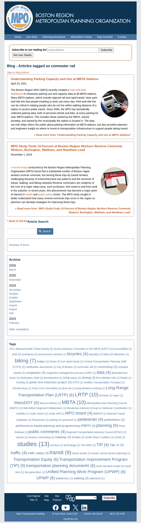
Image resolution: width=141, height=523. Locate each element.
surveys (56, 445)
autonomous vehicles (52, 354)
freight (125, 377)
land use (69, 388)
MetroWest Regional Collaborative (44, 408)
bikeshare (121, 354)
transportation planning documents (60, 465)
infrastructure (21, 388)
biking (25, 360)
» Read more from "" (82, 134)
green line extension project (50, 382)
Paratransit (40, 419)
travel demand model (110, 466)
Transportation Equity (36, 459)
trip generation (35, 472)
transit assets (81, 453)
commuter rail (87, 366)
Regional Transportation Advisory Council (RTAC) (96, 432)
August (13, 305)
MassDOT (26, 402)
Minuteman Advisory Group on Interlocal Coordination (99, 408)
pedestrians (114, 419)
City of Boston (67, 366)
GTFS (78, 382)
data (104, 372)
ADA (16, 354)
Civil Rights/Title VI (33, 498)
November (15, 279)
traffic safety (38, 453)
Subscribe (109, 497)
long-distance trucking (90, 388)
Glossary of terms (19, 244)
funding (22, 382)
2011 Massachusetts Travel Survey (31, 348)
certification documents (41, 366)
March (12, 269)
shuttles (78, 437)
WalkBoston (64, 478)
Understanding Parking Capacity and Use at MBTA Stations (54, 79)
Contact (122, 36)
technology (72, 445)
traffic (19, 452)
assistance (30, 354)
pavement (69, 419)
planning (107, 425)
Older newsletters (19, 329)
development (53, 377)
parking (55, 419)
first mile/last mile (108, 377)
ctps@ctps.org (71, 519)
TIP (102, 444)
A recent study (19, 167)
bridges (43, 361)
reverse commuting (41, 437)
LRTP (86, 394)
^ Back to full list (17, 221)
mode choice (39, 413)
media (29, 194)
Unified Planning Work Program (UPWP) (86, 471)
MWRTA (99, 413)
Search (45, 231)
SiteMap (46, 498)
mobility (22, 413)
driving (88, 377)
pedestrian (90, 419)
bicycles (77, 354)
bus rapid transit (72, 361)
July (11, 313)
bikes (108, 354)
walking (81, 478)
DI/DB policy (72, 377)
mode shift (56, 413)
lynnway (105, 395)
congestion (35, 372)
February (14, 322)
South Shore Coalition (99, 437)
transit (60, 452)
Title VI (117, 445)
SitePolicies (57, 498)
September (15, 301)
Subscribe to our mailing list (29, 49)
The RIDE (88, 445)
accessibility (123, 348)
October (13, 293)
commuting (107, 367)
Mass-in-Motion (50, 403)
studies (33, 444)
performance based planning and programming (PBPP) (56, 426)
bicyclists (96, 354)
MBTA (74, 402)
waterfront (97, 478)
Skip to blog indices (18, 72)
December (15, 289)
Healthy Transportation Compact (104, 382)
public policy (45, 194)
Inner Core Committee (46, 388)
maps (118, 395)
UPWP (45, 478)
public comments (47, 431)
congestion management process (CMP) (71, 372)
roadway (63, 437)
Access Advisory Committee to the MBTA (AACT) (83, 348)
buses (55, 361)
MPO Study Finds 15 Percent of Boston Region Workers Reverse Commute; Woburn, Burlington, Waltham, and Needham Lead (67, 148)
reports (22, 437)
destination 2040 (31, 377)
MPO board (78, 413)
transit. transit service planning (111, 453)
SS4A (120, 437)
